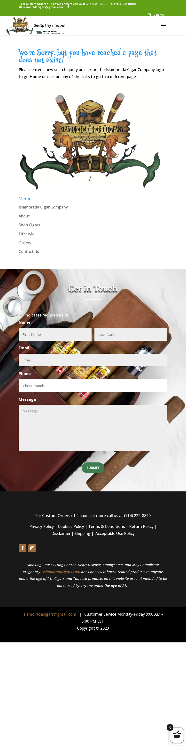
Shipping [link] (82, 533)
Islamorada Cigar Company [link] (43, 207)
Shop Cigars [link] (29, 225)
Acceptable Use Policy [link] (115, 533)
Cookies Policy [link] (71, 526)
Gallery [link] (25, 242)
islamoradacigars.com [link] (61, 571)
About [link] (24, 216)
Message (27, 399)
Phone (25, 373)
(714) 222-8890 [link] (97, 4)
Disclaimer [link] (60, 533)
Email (25, 348)
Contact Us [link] (29, 251)
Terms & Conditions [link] (106, 526)
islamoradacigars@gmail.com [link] (49, 614)
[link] (125, 4)
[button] (68, 7)
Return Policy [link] (141, 526)
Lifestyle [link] (26, 234)
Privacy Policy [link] (41, 526)
